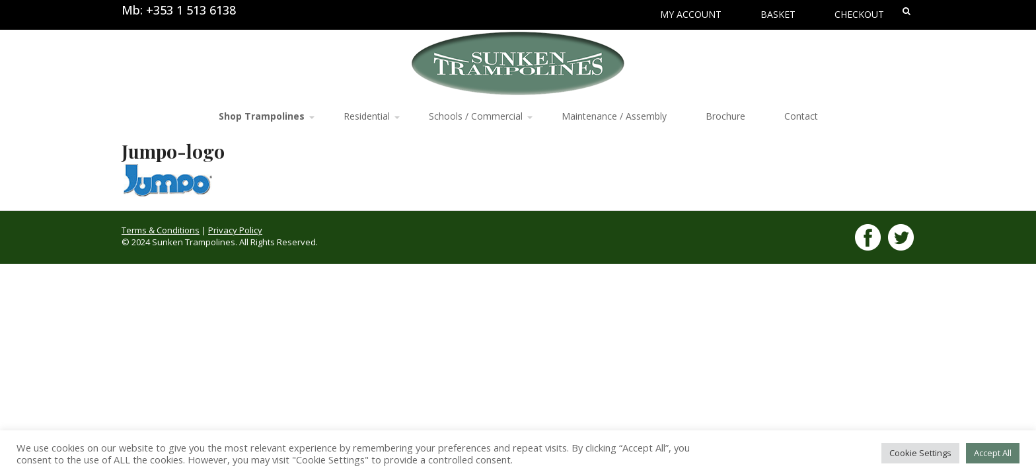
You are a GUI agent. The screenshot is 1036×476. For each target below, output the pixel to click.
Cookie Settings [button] (920, 453)
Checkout (859, 14)
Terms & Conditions (161, 230)
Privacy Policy (235, 230)
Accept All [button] (993, 453)
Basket (778, 14)
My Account (691, 14)
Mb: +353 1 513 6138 (179, 10)
